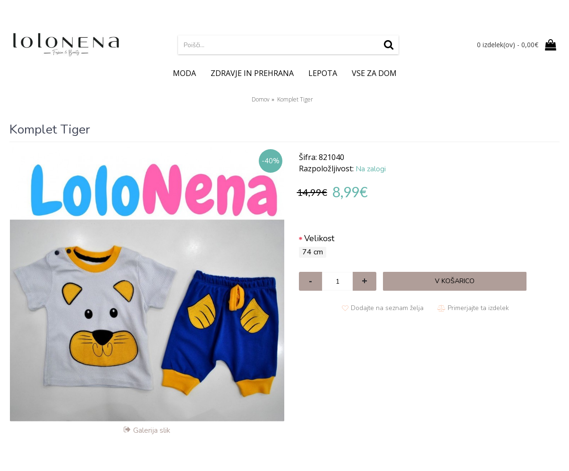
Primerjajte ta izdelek (478, 307)
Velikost (319, 238)
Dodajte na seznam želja (387, 307)
